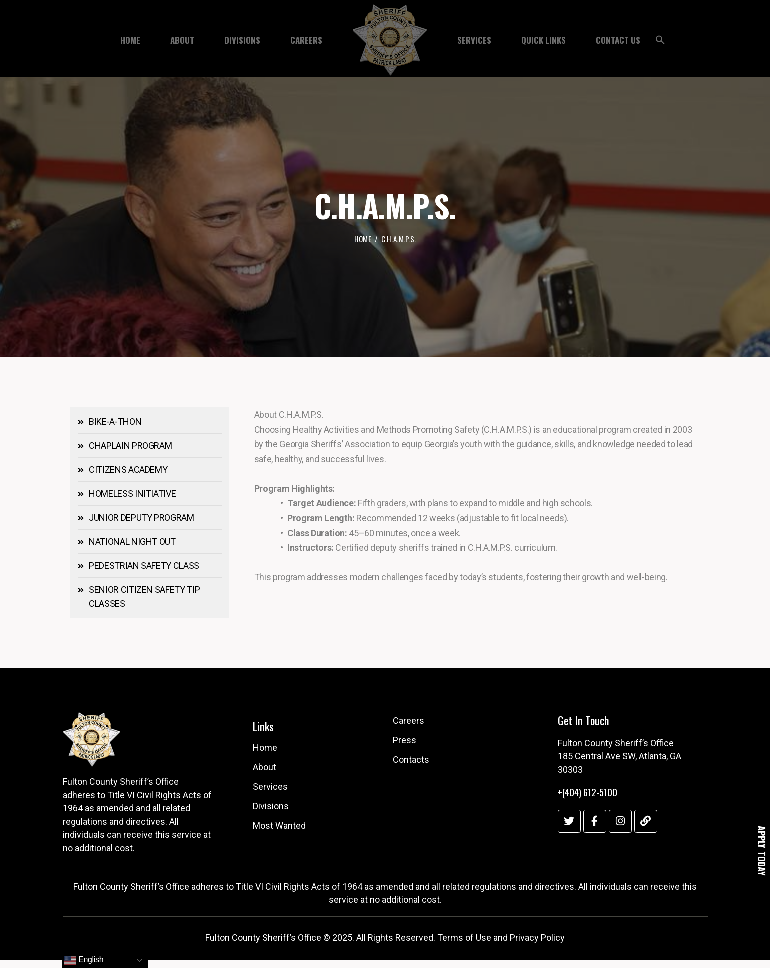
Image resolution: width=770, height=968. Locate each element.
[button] (660, 42)
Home (362, 240)
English (83, 960)
